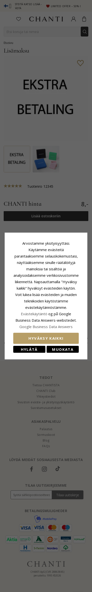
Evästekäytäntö (34, 313)
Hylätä (29, 349)
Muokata (62, 349)
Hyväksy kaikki (46, 338)
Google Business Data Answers (46, 326)
